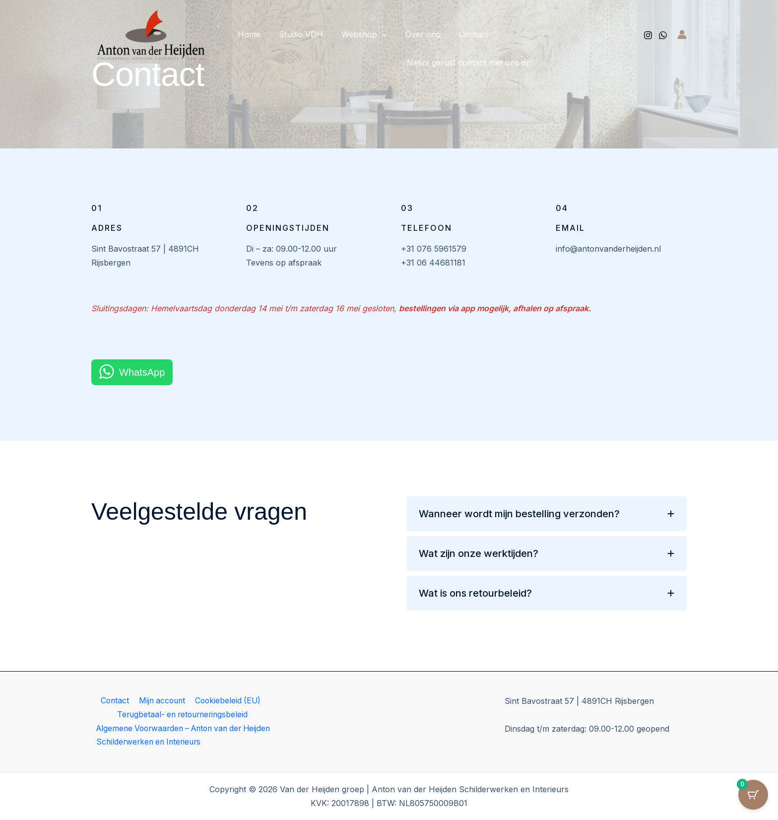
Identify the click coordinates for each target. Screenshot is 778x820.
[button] (376, 34)
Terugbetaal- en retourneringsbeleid (182, 715)
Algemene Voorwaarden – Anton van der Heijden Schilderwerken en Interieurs (172, 736)
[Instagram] (648, 35)
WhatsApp (142, 372)
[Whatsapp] (662, 35)
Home (247, 34)
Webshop (358, 34)
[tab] (547, 513)
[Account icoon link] (682, 34)
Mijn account (161, 701)
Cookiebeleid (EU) (227, 701)
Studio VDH (297, 34)
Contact (461, 34)
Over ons (413, 34)
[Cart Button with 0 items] (753, 795)
